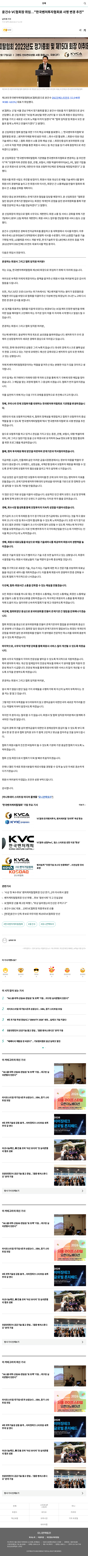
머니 (73, 1506)
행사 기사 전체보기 (11, 1191)
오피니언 (44, 1518)
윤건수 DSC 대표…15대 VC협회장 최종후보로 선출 (29, 908)
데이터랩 (44, 1525)
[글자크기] (84, 30)
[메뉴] (3, 3)
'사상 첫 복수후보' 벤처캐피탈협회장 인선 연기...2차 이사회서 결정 (36, 892)
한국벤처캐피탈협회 (14, 924)
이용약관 (41, 1537)
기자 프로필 (73, 1518)
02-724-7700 (75, 1544)
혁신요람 (14, 1518)
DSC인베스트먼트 (60, 97)
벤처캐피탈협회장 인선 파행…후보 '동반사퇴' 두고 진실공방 (33, 898)
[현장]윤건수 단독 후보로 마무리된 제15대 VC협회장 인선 (32, 914)
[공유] (80, 30)
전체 (44, 3)
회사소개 (32, 1537)
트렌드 (14, 1512)
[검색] (85, 3)
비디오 (44, 1512)
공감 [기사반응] (9, 30)
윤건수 (33, 924)
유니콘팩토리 (48, 924)
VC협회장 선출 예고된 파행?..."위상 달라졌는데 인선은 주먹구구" (35, 903)
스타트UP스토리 (44, 1506)
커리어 (73, 1512)
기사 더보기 (82, 805)
